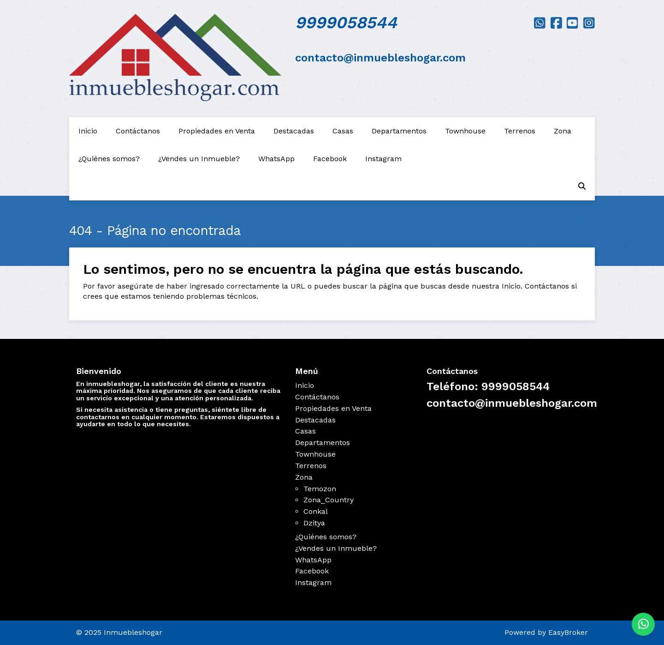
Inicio (87, 131)
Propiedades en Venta (216, 131)
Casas (342, 131)
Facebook (330, 158)
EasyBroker (568, 632)
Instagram (383, 158)
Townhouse (465, 131)
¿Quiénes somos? (109, 158)
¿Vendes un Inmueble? (199, 158)
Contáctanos (138, 131)
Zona (562, 131)
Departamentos (399, 131)
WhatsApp (276, 158)
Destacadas (293, 131)
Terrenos (519, 131)
